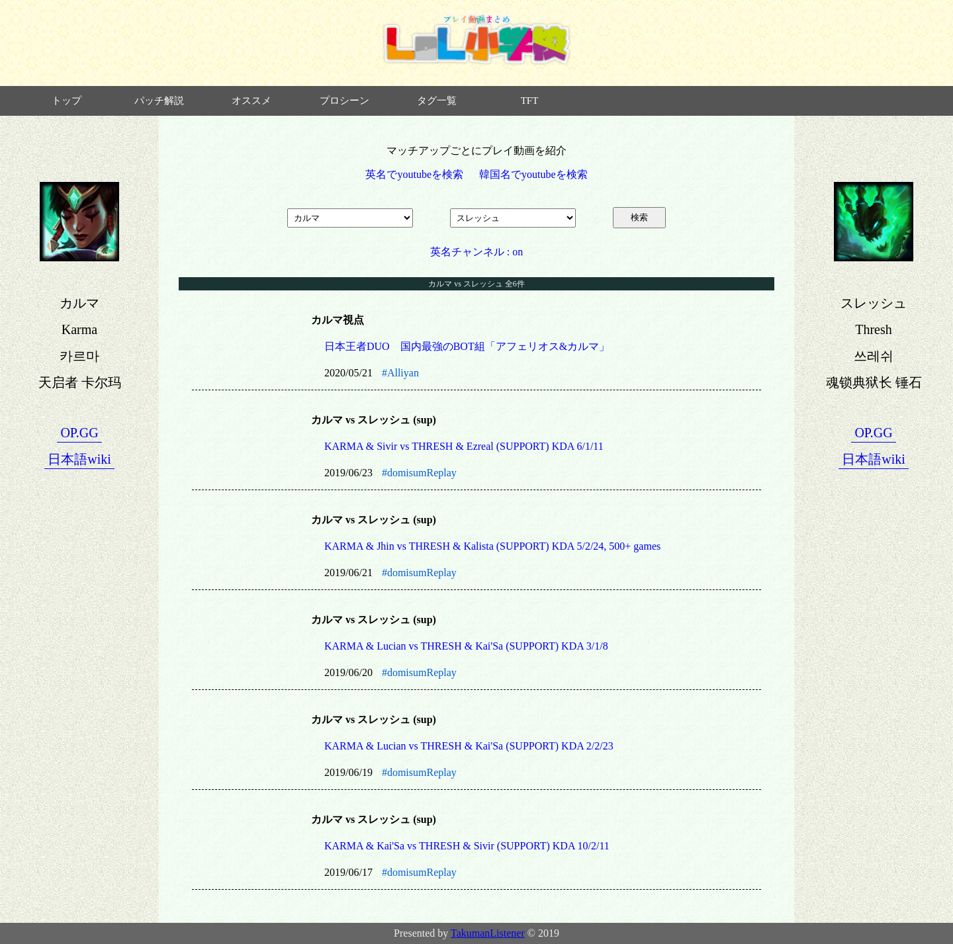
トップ (66, 100)
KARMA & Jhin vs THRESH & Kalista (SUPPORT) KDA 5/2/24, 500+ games (492, 546)
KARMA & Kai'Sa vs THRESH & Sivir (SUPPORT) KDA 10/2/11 (467, 845)
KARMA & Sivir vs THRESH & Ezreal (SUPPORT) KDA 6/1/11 (464, 446)
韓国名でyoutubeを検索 (533, 174)
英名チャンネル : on (476, 251)
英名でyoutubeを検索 (414, 174)
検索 (639, 217)
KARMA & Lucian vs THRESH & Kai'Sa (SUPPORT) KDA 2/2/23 (468, 745)
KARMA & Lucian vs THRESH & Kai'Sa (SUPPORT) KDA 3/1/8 (466, 646)
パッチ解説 (159, 100)
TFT (530, 100)
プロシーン (344, 100)
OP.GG (79, 432)
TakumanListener (488, 933)
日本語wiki (79, 459)
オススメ (251, 100)
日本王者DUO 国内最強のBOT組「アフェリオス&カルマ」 (467, 346)
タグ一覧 (437, 100)
